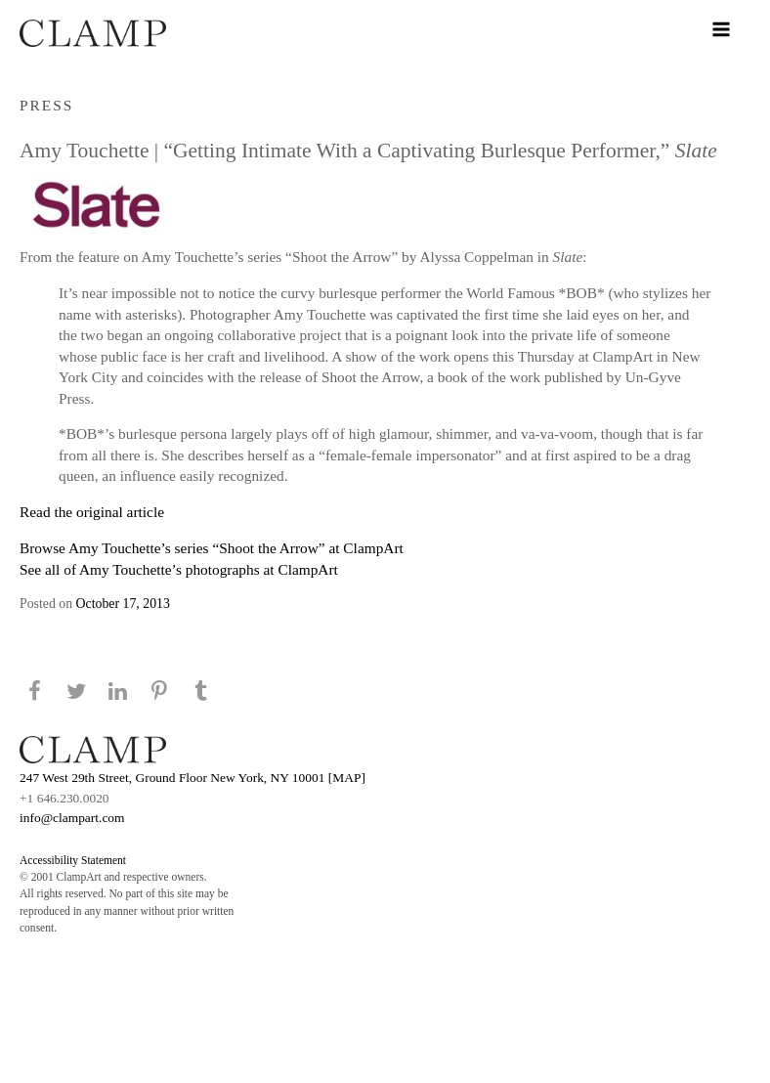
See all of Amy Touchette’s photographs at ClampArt (179, 569)
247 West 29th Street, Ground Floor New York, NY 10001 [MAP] (192, 777)
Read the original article (92, 511)
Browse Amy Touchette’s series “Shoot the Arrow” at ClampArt (212, 548)
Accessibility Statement (73, 860)
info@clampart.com (72, 817)
